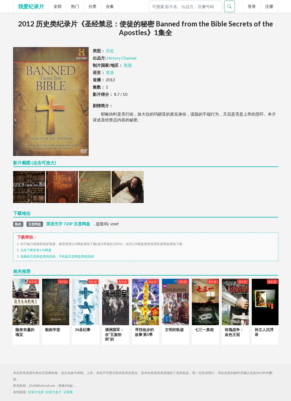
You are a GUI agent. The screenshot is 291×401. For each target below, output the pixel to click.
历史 (110, 50)
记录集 (68, 392)
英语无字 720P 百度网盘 (68, 224)
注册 (269, 6)
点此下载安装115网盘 (35, 250)
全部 (57, 6)
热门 (75, 6)
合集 (110, 6)
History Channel (121, 57)
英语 (110, 72)
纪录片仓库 (36, 392)
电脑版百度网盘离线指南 (38, 256)
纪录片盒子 (54, 392)
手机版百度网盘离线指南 (76, 256)
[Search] (185, 6)
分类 (92, 6)
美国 (128, 65)
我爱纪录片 (31, 6)
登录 (252, 6)
